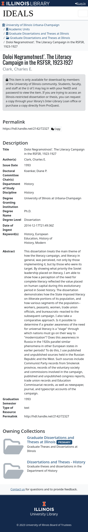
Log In (80, 3)
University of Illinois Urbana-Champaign (31, 25)
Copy (55, 129)
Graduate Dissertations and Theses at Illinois (37, 34)
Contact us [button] (18, 489)
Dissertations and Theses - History (56, 462)
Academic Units (18, 29)
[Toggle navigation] (83, 13)
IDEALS (18, 13)
